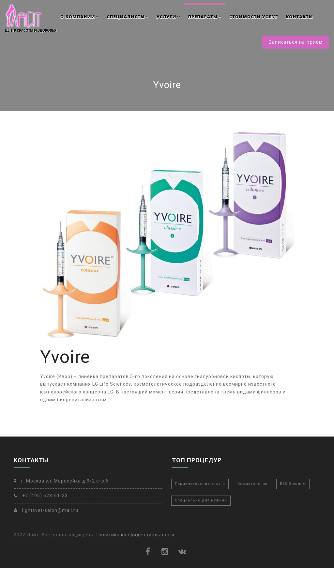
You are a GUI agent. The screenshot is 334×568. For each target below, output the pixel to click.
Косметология (252, 484)
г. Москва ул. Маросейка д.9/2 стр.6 (61, 481)
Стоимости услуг (253, 17)
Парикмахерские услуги (200, 484)
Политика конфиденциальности (136, 534)
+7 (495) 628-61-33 (41, 495)
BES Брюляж (293, 484)
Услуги (168, 17)
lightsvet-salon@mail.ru (46, 510)
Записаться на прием (296, 42)
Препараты (204, 17)
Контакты (299, 17)
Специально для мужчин (201, 500)
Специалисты (127, 17)
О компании (79, 17)
